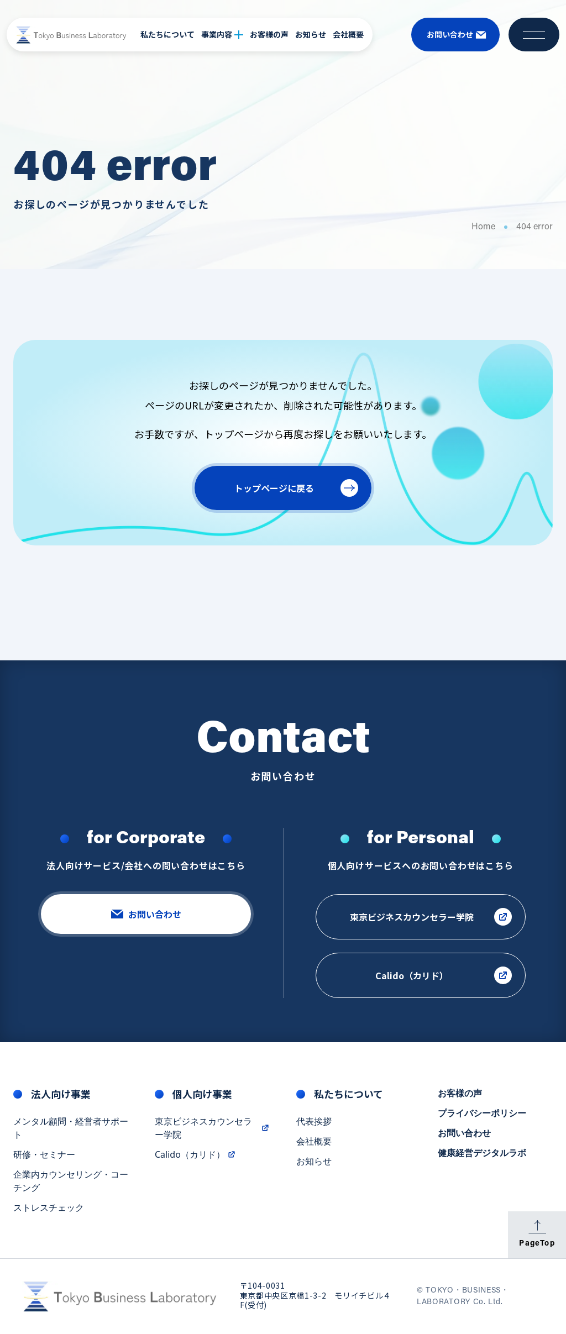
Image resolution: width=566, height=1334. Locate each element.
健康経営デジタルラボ (482, 1154)
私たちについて (167, 34)
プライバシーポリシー (482, 1114)
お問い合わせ (464, 1134)
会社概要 (348, 34)
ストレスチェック (48, 1208)
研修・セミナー (44, 1155)
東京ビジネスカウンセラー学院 (212, 1129)
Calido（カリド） (195, 1155)
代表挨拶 (314, 1122)
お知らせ (310, 34)
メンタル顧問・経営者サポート (70, 1129)
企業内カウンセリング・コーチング (70, 1182)
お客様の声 (269, 34)
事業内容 (222, 34)
